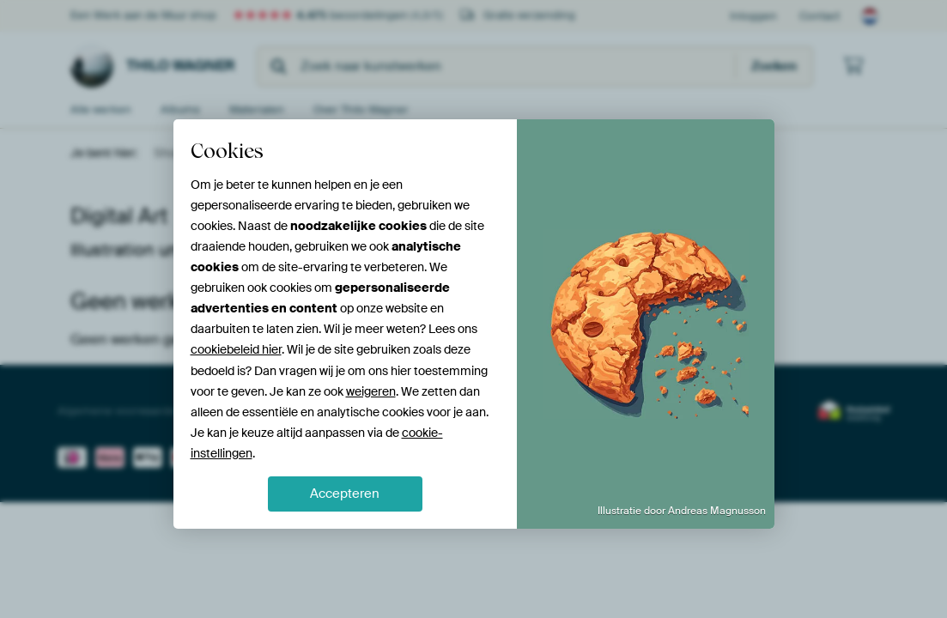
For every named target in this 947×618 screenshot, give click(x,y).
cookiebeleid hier (236, 349)
